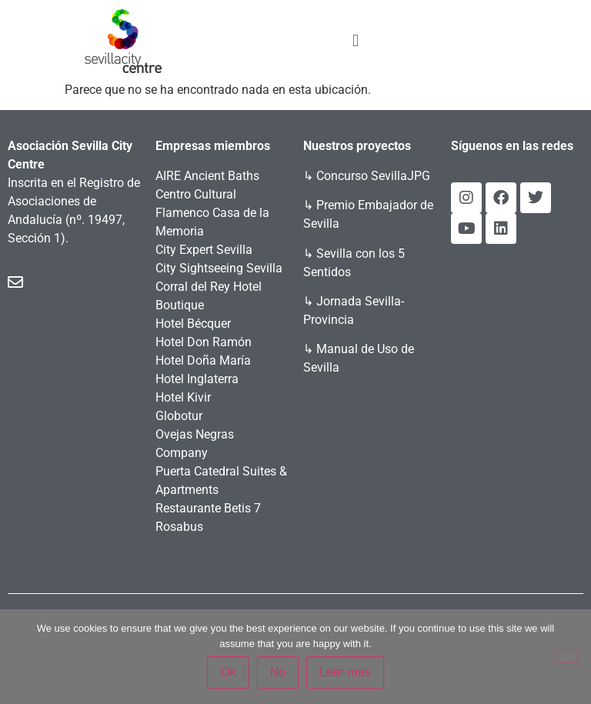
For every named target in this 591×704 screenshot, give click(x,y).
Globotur (178, 416)
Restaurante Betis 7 (208, 508)
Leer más (345, 672)
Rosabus (179, 526)
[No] (566, 656)
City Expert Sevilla (203, 249)
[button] (355, 40)
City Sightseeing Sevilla (218, 268)
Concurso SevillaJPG (373, 175)
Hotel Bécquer (193, 323)
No (277, 672)
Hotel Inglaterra (197, 379)
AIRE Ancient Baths (207, 175)
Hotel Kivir (183, 397)
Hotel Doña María (203, 360)
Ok (227, 672)
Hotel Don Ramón (203, 342)
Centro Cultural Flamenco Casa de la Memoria (212, 213)
